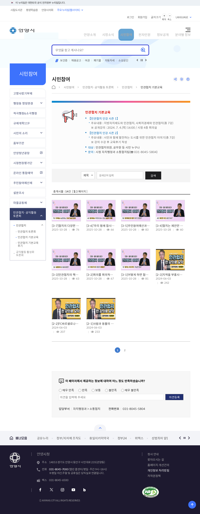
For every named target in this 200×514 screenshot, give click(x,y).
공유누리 (42, 438)
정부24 (122, 438)
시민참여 (109, 30)
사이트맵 (187, 30)
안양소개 (70, 30)
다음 (189, 438)
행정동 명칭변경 (23, 103)
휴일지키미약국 (99, 438)
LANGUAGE (182, 17)
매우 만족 (66, 390)
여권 (87, 60)
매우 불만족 (130, 390)
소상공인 (123, 60)
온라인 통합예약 (23, 173)
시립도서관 (16, 10)
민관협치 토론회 (27, 232)
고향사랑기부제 (22, 93)
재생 (142, 60)
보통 (96, 390)
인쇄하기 (187, 79)
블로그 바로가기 (81, 490)
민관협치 (21, 225)
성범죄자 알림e (161, 438)
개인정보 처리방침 (158, 470)
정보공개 (149, 30)
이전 (180, 438)
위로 (194, 504)
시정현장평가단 (22, 163)
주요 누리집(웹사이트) (68, 10)
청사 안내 (153, 454)
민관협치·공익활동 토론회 (24, 214)
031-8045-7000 (58, 469)
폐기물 (97, 60)
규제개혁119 (21, 123)
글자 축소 (169, 16)
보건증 (64, 60)
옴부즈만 (18, 143)
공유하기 (173, 79)
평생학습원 (32, 10)
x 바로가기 (51, 490)
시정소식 (90, 30)
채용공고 (76, 60)
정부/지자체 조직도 (68, 438)
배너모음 (18, 438)
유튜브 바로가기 (71, 490)
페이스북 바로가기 (42, 490)
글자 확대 (164, 16)
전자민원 (129, 30)
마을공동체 (20, 202)
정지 (184, 438)
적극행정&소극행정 (25, 113)
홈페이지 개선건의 (158, 465)
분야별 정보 (171, 30)
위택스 (139, 438)
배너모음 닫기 (100, 428)
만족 (82, 390)
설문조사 (18, 192)
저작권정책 (154, 476)
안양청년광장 (21, 153)
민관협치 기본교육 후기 (28, 244)
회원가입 (142, 17)
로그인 (130, 17)
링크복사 (180, 79)
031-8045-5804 (145, 152)
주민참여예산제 (22, 183)
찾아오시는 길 (155, 459)
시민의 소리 (20, 133)
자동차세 (110, 60)
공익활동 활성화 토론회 (25, 253)
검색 (153, 175)
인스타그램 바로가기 (61, 490)
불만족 (111, 390)
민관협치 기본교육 (28, 237)
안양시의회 (47, 10)
